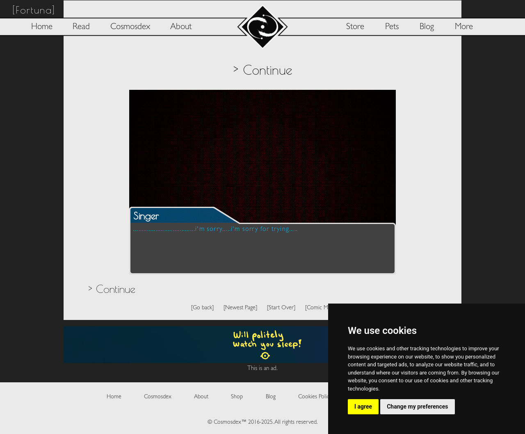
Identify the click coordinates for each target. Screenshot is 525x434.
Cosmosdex (130, 27)
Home (41, 27)
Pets (392, 27)
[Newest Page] (240, 308)
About (181, 27)
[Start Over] (281, 308)
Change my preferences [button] (417, 406)
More (464, 27)
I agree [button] (363, 406)
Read (81, 27)
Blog (427, 27)
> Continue (111, 289)
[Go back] (202, 308)
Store (355, 27)
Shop (237, 397)
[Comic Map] (320, 308)
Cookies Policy (315, 397)
